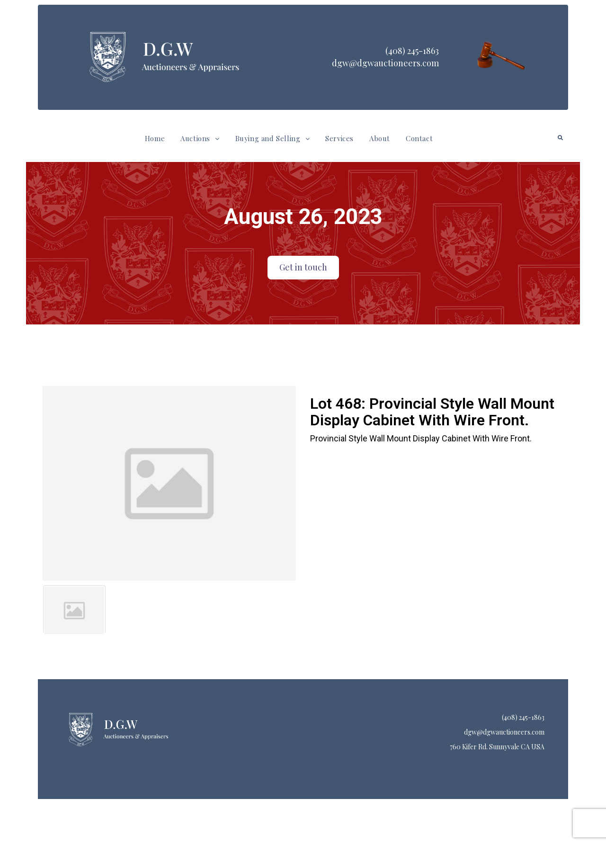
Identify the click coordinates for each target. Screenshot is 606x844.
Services (339, 138)
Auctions (199, 138)
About (379, 138)
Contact (419, 138)
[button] (200, 138)
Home (155, 138)
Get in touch (303, 267)
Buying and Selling (272, 138)
